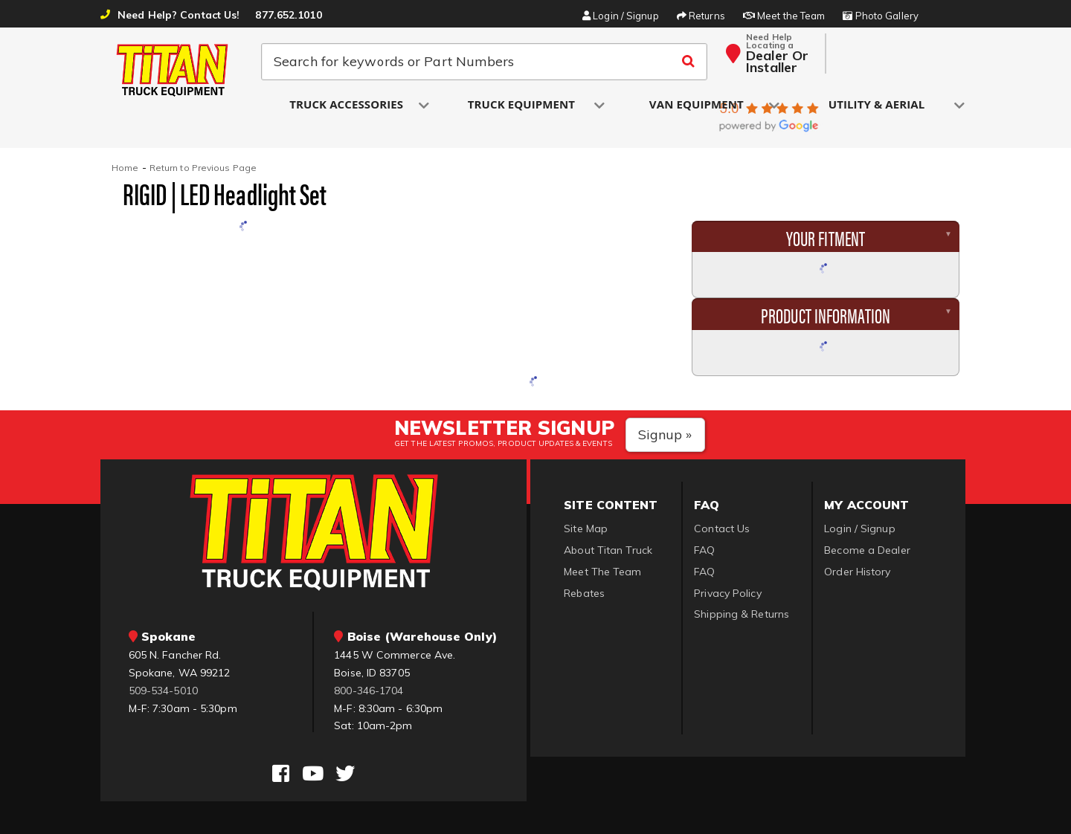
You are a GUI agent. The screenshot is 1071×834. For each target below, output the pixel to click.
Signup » (665, 434)
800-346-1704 (368, 690)
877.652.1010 (288, 15)
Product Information (825, 314)
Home (125, 167)
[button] (347, 105)
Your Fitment (825, 237)
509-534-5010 (163, 690)
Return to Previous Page (203, 167)
